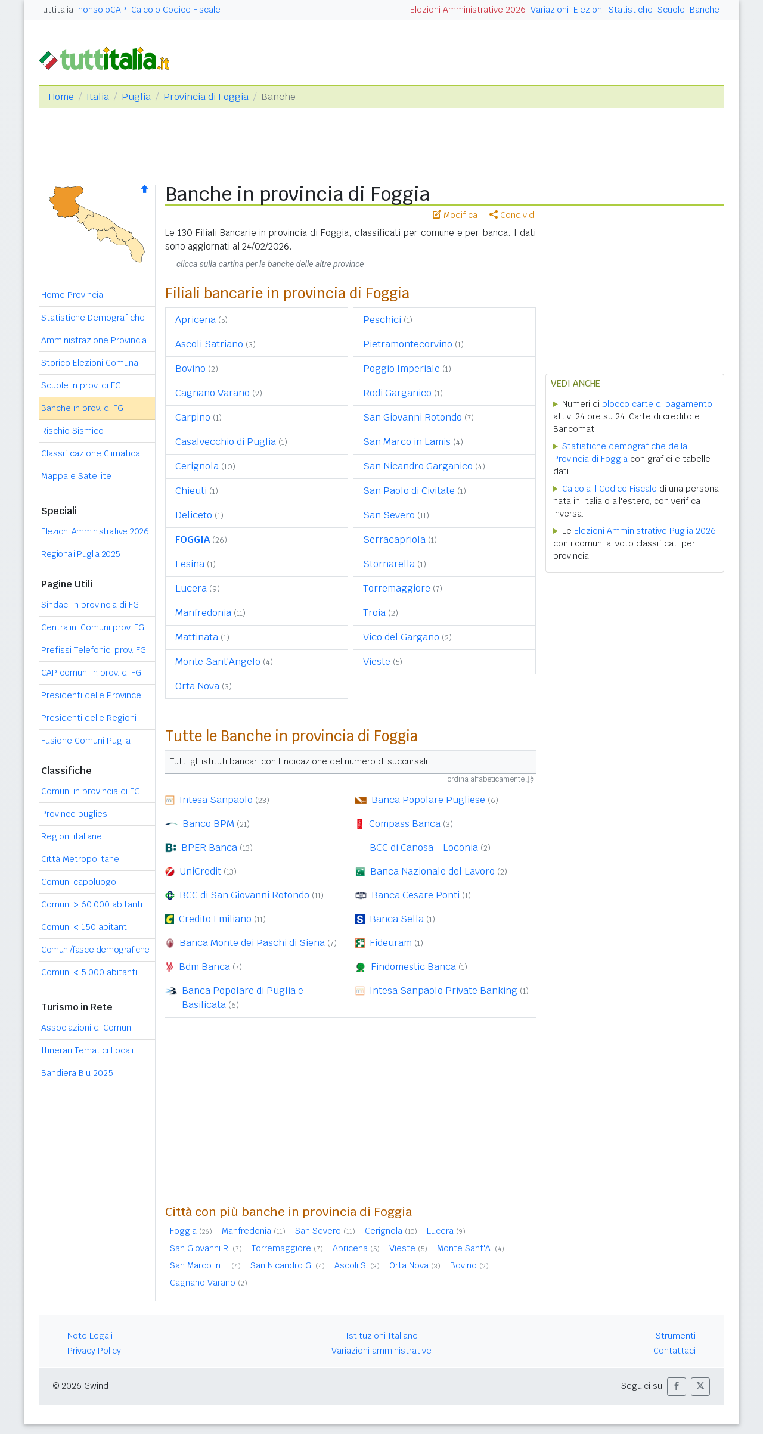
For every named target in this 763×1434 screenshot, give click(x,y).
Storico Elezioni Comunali (91, 362)
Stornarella (389, 564)
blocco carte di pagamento (657, 404)
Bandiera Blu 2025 (77, 1073)
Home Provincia (72, 295)
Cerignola (197, 466)
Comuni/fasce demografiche (95, 949)
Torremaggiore (396, 588)
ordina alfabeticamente (491, 779)
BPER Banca (209, 847)
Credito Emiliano (215, 919)
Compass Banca (405, 823)
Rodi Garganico (397, 393)
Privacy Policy (94, 1350)
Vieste (376, 661)
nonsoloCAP (102, 9)
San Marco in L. (199, 1265)
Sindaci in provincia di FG (90, 604)
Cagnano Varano (212, 393)
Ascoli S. (351, 1265)
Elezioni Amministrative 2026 (468, 9)
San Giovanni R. (200, 1248)
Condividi (512, 215)
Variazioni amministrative (381, 1350)
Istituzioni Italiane (382, 1335)
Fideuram (391, 943)
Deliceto (193, 515)
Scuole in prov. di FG (81, 385)
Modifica (455, 215)
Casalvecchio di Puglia (225, 442)
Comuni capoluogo (78, 881)
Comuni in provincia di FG (90, 791)
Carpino (192, 417)
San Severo (389, 515)
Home (61, 97)
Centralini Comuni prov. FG (92, 627)
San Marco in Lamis (407, 442)
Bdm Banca (204, 966)
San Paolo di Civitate (409, 490)
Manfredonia (203, 612)
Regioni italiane (71, 836)
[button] (676, 1386)
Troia (374, 612)
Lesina (189, 564)
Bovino (190, 368)
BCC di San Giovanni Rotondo (244, 895)
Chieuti (191, 490)
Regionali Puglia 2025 (80, 554)
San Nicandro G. (281, 1265)
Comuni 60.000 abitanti (91, 904)
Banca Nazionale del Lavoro (432, 871)
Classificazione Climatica (90, 453)
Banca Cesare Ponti (415, 895)
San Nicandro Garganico (418, 466)
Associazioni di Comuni (87, 1027)
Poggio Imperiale (401, 368)
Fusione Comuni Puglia (86, 740)
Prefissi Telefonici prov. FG (93, 650)
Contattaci (674, 1350)
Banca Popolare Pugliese (428, 800)
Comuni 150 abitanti (85, 927)
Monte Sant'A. (464, 1248)
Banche (704, 9)
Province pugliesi (75, 813)
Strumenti (676, 1335)
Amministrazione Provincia (94, 340)
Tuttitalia (56, 9)
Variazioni (550, 9)
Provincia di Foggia (206, 97)
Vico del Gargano (401, 637)
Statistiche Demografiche (93, 317)
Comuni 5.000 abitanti (89, 972)
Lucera (191, 588)
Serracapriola (394, 539)
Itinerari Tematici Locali (87, 1050)
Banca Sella (397, 919)
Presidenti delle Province (91, 695)
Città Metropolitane (80, 859)
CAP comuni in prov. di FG (91, 672)
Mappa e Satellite (76, 476)
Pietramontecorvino (407, 344)
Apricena (195, 319)
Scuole (671, 9)
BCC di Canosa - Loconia (424, 847)
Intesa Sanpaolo (216, 800)
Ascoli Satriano (209, 344)
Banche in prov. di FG (82, 408)
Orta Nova (197, 686)
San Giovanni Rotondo (412, 417)
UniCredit (200, 871)
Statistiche (631, 9)
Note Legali (90, 1335)
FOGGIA (192, 539)
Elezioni (588, 9)
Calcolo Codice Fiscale (176, 9)
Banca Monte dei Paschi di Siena (252, 943)
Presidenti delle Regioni (89, 718)
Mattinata (196, 637)
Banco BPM (208, 823)
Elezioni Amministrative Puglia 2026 (645, 530)
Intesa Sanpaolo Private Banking (443, 990)
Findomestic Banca (413, 966)
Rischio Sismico (72, 430)
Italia (97, 97)
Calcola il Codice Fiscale (609, 488)
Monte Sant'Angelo (217, 661)
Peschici (382, 319)
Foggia (183, 1230)
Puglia (136, 97)
